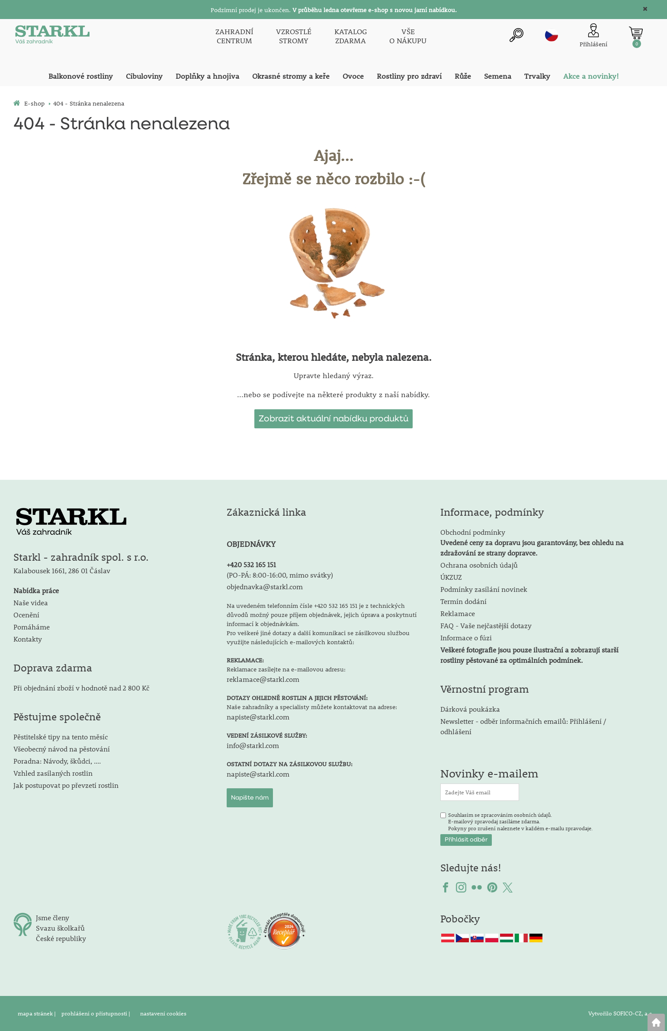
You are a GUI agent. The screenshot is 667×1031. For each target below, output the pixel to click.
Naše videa (30, 602)
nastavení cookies (163, 1013)
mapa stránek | (37, 1013)
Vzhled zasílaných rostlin (53, 772)
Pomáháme (31, 626)
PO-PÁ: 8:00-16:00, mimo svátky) (281, 574)
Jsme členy (52, 917)
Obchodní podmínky (532, 542)
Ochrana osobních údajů (479, 564)
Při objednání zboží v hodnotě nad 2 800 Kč (81, 687)
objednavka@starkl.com (265, 586)
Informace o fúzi (466, 637)
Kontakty (27, 638)
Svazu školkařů (60, 927)
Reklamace (457, 613)
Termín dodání (463, 601)
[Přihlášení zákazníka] (593, 36)
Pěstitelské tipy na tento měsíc (60, 736)
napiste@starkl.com (258, 716)
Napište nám (250, 798)
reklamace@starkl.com (263, 679)
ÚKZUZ (451, 576)
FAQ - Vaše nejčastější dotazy (486, 625)
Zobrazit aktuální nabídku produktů (333, 418)
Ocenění (26, 614)
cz (551, 35)
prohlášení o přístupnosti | (96, 1013)
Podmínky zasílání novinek (483, 589)
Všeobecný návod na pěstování (61, 748)
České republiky (61, 938)
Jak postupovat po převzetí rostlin (66, 785)
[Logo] (52, 36)
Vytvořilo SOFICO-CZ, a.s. (621, 1013)
